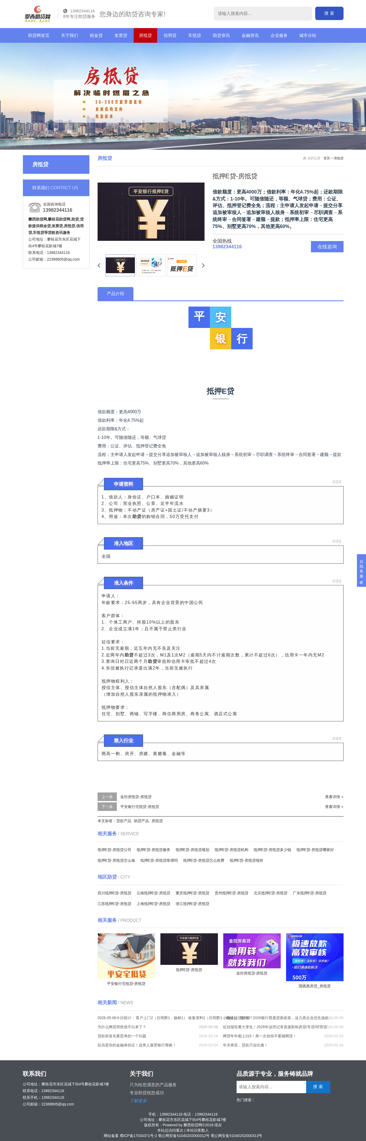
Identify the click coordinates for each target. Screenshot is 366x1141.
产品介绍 (115, 293)
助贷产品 (141, 821)
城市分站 (307, 35)
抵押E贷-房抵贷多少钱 (272, 850)
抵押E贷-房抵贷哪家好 (315, 850)
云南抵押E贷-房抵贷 (153, 893)
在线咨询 (327, 246)
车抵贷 (194, 35)
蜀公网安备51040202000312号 (184, 1136)
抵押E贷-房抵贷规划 (192, 850)
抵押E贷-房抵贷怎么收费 (203, 860)
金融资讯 (250, 35)
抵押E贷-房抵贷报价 (246, 860)
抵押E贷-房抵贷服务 (153, 850)
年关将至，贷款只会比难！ (245, 1045)
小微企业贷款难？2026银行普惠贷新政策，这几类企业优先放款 (276, 1018)
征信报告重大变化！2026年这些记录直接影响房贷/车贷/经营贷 (275, 1027)
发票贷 (120, 35)
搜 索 (334, 13)
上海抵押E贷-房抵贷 (153, 904)
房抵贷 (145, 35)
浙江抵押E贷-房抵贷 (192, 904)
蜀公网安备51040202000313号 (236, 1136)
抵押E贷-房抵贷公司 (114, 850)
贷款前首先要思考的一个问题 (122, 1036)
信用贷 (170, 35)
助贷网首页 (38, 35)
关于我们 (69, 35)
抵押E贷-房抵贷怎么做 (116, 860)
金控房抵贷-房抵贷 (136, 797)
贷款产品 (123, 821)
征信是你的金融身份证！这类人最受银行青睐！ (137, 1045)
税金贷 (96, 35)
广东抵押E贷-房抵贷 (309, 893)
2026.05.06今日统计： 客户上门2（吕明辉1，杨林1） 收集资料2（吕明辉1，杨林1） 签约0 (174, 1018)
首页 (326, 158)
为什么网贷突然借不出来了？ (122, 1027)
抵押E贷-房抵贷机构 (231, 850)
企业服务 (279, 35)
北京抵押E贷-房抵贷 (270, 893)
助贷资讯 (221, 35)
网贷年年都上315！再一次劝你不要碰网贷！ (259, 1036)
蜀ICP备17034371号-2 (138, 1136)
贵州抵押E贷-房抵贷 (231, 893)
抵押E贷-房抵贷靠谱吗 (159, 860)
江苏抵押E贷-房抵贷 (114, 904)
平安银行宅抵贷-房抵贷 (139, 806)
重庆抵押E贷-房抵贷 (192, 893)
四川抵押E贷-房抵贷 (114, 893)
